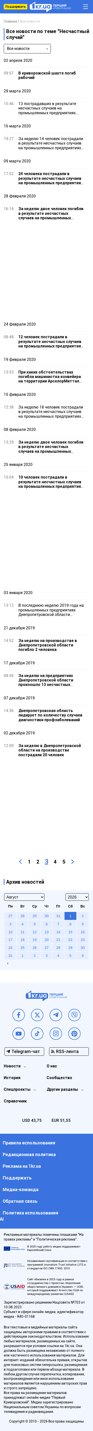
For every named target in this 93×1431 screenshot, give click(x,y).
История (12, 1077)
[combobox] (27, 48)
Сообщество (59, 1077)
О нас (52, 1066)
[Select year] (77, 897)
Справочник (15, 1101)
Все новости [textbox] (18, 48)
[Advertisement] (46, 270)
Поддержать (15, 6)
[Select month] (24, 897)
